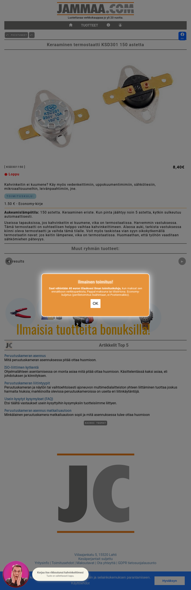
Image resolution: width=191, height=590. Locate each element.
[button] (60, 574)
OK (95, 303)
